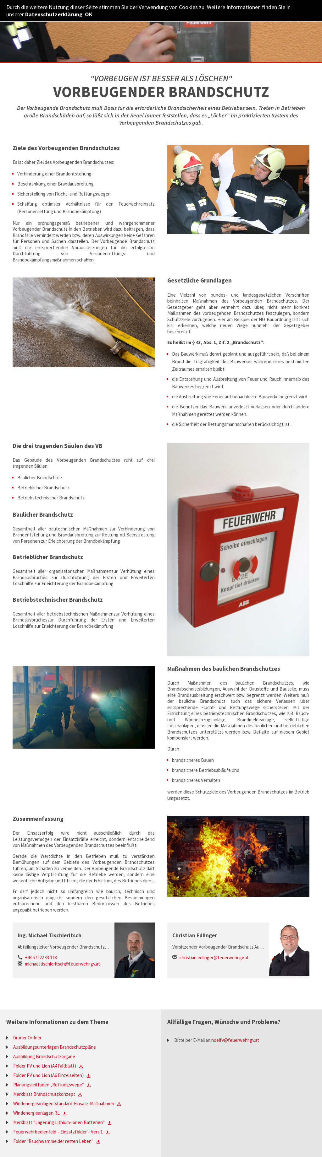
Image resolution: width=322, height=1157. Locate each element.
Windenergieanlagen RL (36, 1113)
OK (88, 14)
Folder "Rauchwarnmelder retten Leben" (53, 1141)
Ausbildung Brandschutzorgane (44, 1056)
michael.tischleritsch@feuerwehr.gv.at (62, 964)
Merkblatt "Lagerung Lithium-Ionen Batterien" (59, 1122)
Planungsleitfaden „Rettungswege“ (48, 1085)
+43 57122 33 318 (41, 958)
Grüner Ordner (27, 1038)
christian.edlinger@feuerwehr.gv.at (214, 958)
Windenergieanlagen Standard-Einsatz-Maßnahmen (63, 1103)
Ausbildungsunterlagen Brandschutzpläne (54, 1047)
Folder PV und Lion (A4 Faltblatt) (44, 1066)
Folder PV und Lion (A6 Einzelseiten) (48, 1075)
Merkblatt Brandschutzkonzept (44, 1094)
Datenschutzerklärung (53, 14)
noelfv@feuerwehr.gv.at (235, 1040)
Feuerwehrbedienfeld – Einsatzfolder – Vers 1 (58, 1132)
